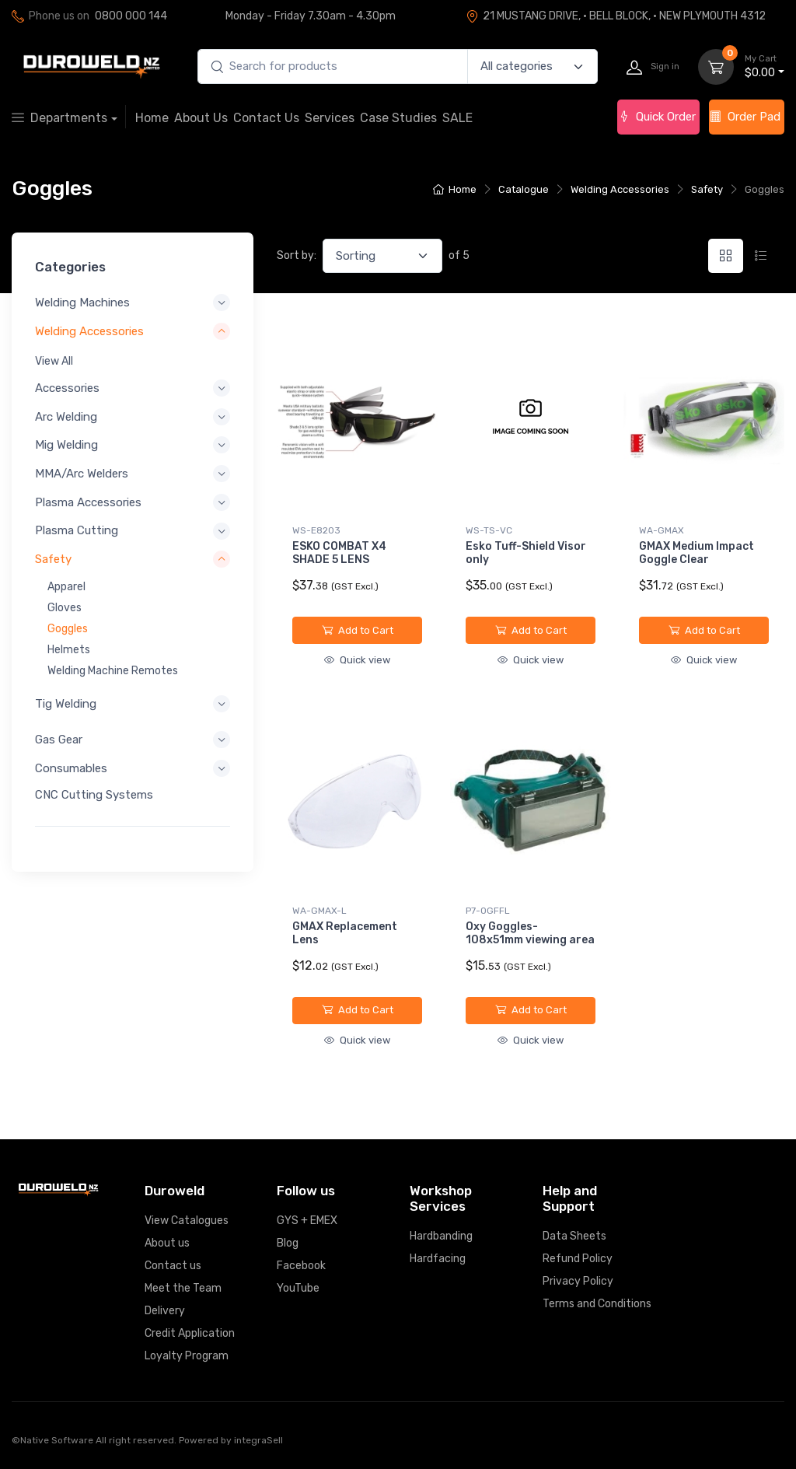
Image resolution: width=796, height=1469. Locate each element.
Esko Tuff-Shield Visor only (526, 553)
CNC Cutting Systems (94, 794)
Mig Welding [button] (66, 445)
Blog (287, 1243)
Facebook (301, 1265)
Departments (59, 117)
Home (152, 117)
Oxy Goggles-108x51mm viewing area (530, 933)
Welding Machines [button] (82, 303)
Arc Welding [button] (66, 416)
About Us (201, 117)
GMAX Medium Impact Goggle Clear (696, 553)
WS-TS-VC (489, 530)
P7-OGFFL (488, 910)
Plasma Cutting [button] (76, 530)
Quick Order (657, 117)
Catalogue (523, 189)
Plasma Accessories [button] (88, 502)
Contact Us (266, 117)
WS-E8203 (316, 530)
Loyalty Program (187, 1355)
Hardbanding (441, 1236)
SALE (457, 117)
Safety (707, 189)
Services (329, 117)
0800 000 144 (131, 16)
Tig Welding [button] (65, 703)
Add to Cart (357, 630)
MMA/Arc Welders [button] (81, 474)
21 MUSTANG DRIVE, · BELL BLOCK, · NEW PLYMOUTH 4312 (616, 16)
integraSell (258, 1440)
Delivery (165, 1310)
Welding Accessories (620, 189)
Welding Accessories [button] (89, 331)
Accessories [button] (67, 388)
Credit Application (190, 1333)
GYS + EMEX (307, 1220)
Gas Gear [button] (58, 740)
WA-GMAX (661, 530)
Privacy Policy (578, 1281)
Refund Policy (578, 1258)
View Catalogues (187, 1220)
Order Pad (745, 117)
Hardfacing (438, 1258)
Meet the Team (183, 1288)
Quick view (357, 660)
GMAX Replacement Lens (344, 933)
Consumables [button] (71, 768)
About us (167, 1243)
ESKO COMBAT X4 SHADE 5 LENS (339, 553)
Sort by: (296, 255)
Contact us (173, 1265)
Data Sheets (574, 1236)
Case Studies (398, 117)
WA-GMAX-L (319, 910)
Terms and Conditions (597, 1303)
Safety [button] (53, 559)
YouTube (298, 1288)
